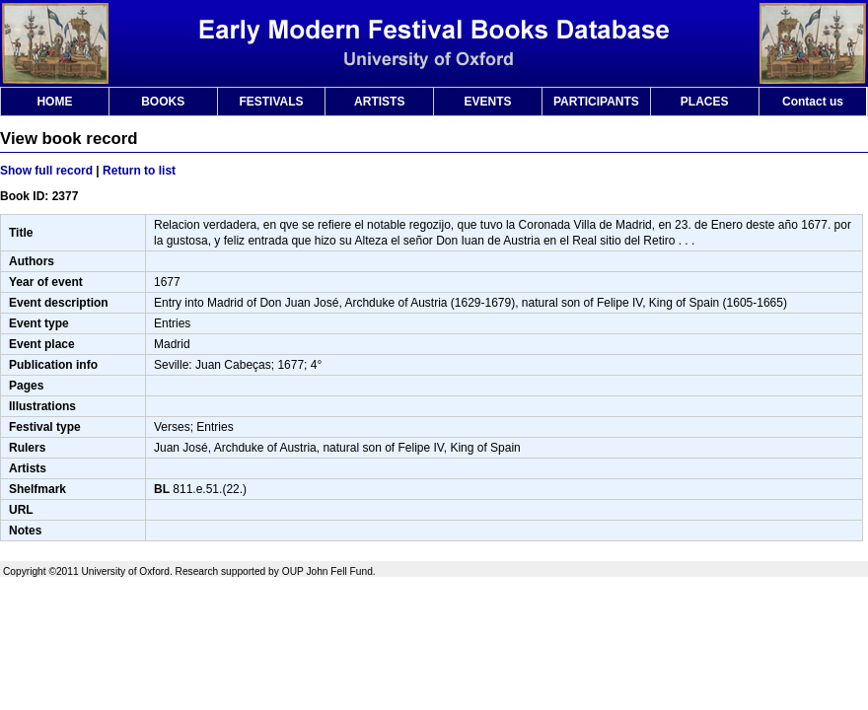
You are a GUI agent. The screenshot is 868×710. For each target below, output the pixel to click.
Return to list (139, 171)
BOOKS (162, 101)
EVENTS (488, 101)
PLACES (705, 101)
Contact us (812, 101)
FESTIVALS (271, 101)
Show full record (46, 171)
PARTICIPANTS (596, 101)
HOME (54, 101)
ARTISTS (379, 101)
